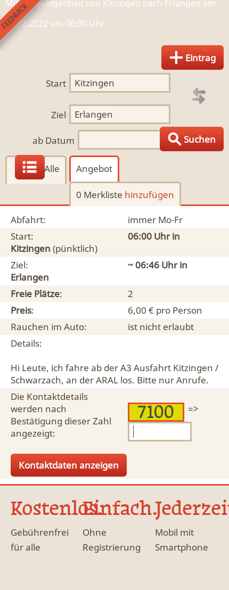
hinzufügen (149, 195)
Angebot (94, 168)
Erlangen (30, 277)
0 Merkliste (125, 195)
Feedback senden (26, 26)
